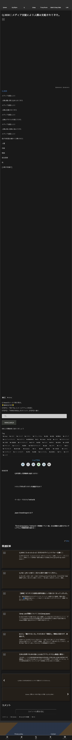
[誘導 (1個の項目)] (25, 445)
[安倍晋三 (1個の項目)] (53, 452)
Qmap (9, 397)
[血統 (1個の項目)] (45, 445)
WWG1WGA (9, 423)
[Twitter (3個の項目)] (43, 439)
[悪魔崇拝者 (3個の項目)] (30, 439)
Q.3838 (4, 91)
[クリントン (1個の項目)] (16, 445)
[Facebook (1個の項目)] (27, 448)
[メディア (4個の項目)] (66, 436)
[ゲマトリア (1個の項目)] (7, 445)
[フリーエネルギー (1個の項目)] (19, 452)
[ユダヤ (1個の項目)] (52, 445)
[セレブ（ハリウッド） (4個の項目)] (9, 439)
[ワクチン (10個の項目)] (28, 436)
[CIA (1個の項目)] (35, 448)
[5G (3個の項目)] (37, 439)
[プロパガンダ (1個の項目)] (7, 448)
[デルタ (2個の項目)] (45, 442)
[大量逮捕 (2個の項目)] (13, 442)
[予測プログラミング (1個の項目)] (35, 445)
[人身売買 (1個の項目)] (66, 442)
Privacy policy (19, 734)
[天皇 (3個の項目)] (49, 439)
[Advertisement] (36, 240)
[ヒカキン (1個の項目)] (65, 448)
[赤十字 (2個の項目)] (32, 442)
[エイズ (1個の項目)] (36, 455)
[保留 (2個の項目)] (38, 442)
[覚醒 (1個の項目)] (35, 452)
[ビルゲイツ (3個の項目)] (21, 439)
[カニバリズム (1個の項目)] (43, 452)
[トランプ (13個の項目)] (20, 436)
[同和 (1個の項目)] (28, 452)
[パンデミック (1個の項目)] (7, 452)
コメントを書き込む (36, 712)
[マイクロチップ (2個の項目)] (22, 442)
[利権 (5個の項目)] (52, 436)
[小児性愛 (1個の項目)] (56, 448)
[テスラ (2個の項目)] (55, 439)
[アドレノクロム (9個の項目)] (37, 436)
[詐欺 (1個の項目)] (48, 448)
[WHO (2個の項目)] (52, 442)
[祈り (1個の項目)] (67, 445)
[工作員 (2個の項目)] (5, 442)
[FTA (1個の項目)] (60, 452)
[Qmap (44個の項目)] (5, 436)
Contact (53, 734)
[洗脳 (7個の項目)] (46, 436)
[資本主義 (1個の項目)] (17, 448)
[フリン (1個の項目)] (60, 445)
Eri (3, 397)
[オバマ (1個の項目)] (66, 452)
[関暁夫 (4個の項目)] (58, 436)
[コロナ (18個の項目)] (12, 436)
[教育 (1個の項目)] (41, 448)
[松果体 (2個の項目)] (58, 442)
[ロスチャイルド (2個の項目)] (64, 439)
